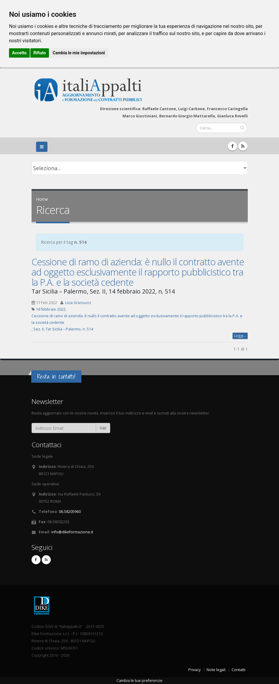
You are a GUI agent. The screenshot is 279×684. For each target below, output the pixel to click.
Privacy (194, 669)
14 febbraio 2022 (50, 309)
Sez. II (38, 329)
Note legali (216, 669)
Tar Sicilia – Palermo (63, 329)
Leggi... (240, 335)
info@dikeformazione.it (72, 532)
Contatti (238, 669)
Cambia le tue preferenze (139, 680)
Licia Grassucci (78, 302)
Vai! (103, 428)
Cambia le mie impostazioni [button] (79, 52)
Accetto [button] (19, 52)
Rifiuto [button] (39, 52)
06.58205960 (70, 511)
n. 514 (88, 329)
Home (42, 199)
